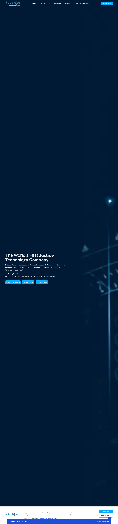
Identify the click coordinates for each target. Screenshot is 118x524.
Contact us (107, 4)
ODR (49, 4)
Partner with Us (42, 282)
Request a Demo (28, 282)
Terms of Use (54, 518)
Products (42, 4)
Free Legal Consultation (82, 4)
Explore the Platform (13, 282)
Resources (68, 4)
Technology (57, 4)
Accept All (106, 511)
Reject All (105, 519)
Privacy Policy (43, 518)
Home (34, 4)
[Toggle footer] (109, 518)
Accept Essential (106, 515)
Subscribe (98, 521)
